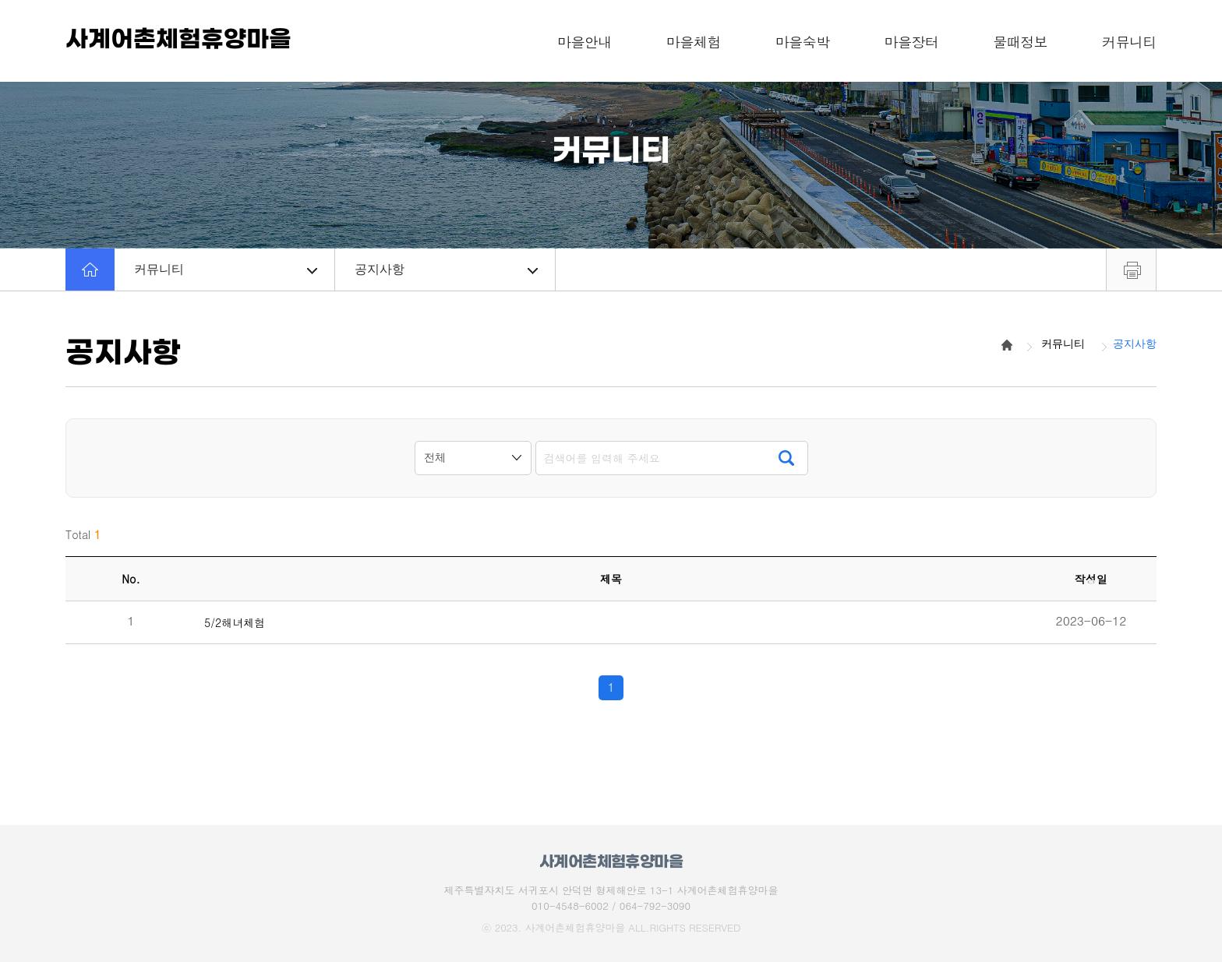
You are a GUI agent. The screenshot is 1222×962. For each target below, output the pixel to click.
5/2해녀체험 (234, 622)
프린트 (1131, 269)
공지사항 (446, 269)
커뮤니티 (225, 269)
